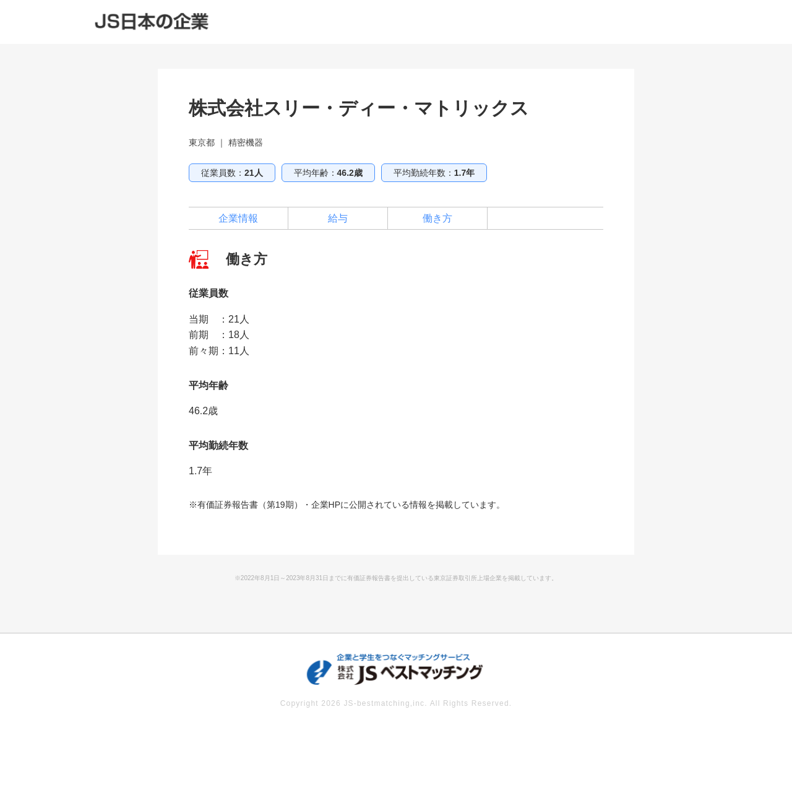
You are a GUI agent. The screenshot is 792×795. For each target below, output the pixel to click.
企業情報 (238, 218)
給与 (338, 218)
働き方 (437, 218)
